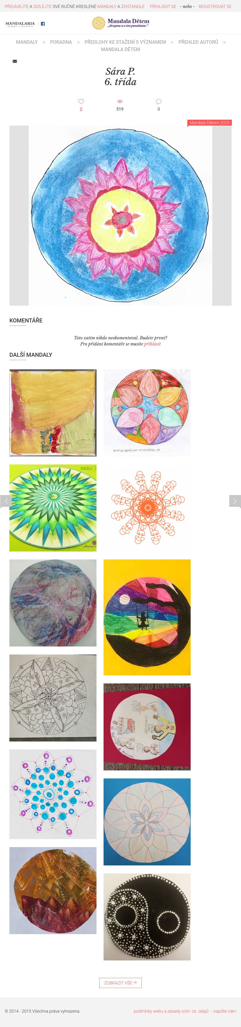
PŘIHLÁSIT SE (163, 6)
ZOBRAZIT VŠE (120, 982)
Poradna (61, 42)
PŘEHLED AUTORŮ (198, 42)
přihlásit (152, 344)
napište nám (224, 1011)
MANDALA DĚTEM (120, 49)
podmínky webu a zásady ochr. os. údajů (171, 1011)
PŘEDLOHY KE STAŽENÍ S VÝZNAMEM (125, 42)
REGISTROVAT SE (215, 6)
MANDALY (27, 42)
